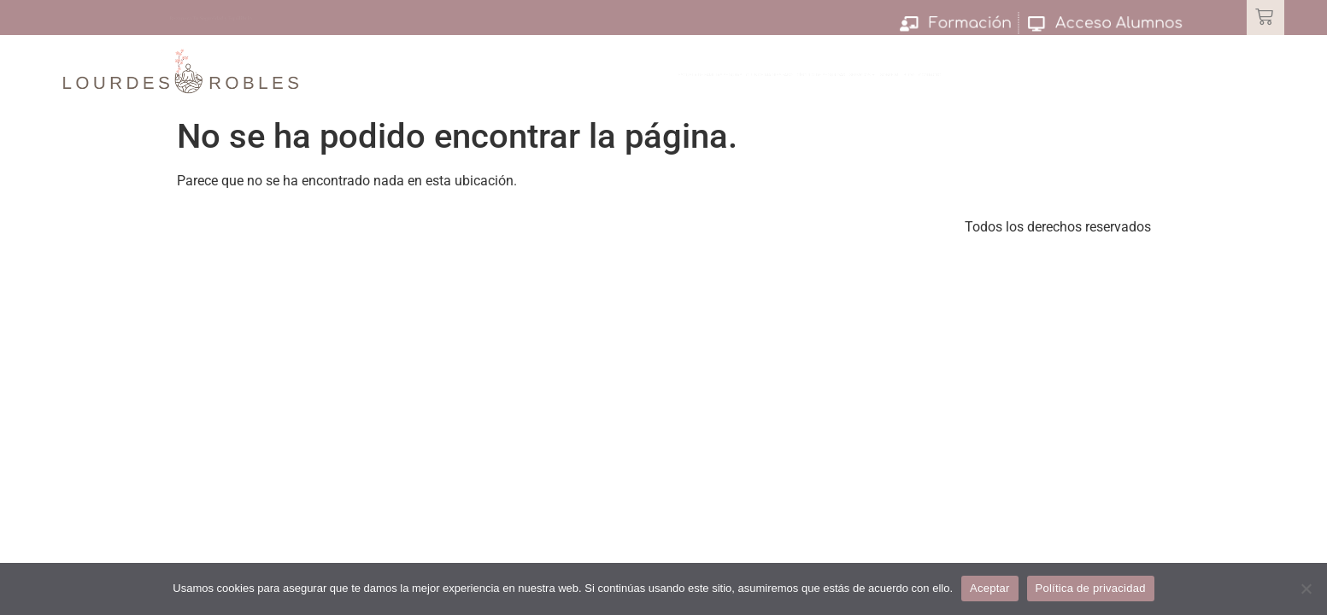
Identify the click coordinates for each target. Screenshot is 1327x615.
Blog (1127, 84)
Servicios (992, 84)
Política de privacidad (1091, 588)
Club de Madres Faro (718, 84)
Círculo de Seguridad (870, 84)
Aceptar (990, 588)
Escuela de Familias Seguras (545, 84)
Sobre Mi (1070, 84)
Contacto (1188, 84)
